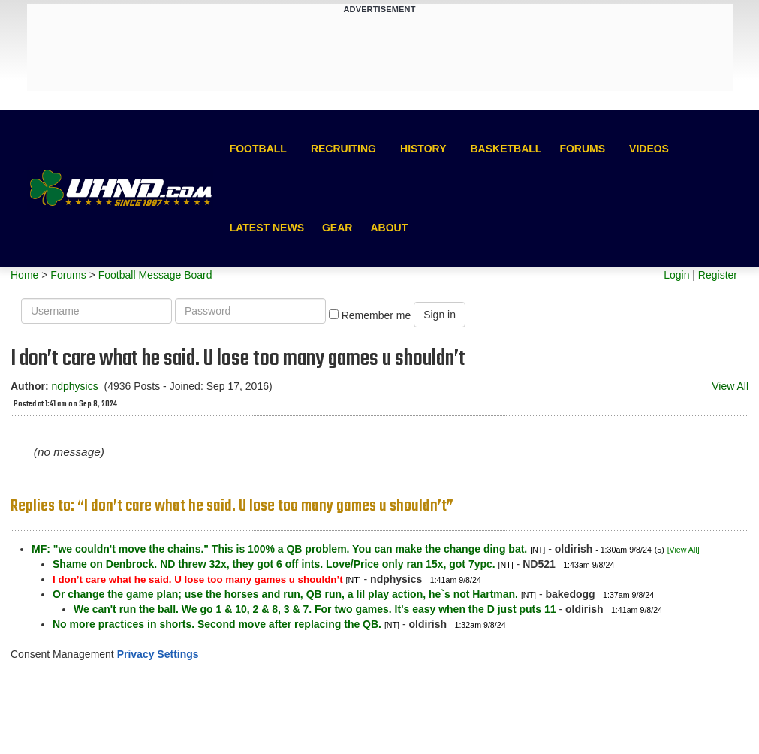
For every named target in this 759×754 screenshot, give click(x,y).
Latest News (267, 228)
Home (24, 275)
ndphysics (74, 386)
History (423, 149)
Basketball (505, 149)
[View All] (683, 549)
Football (258, 149)
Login (676, 275)
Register (717, 275)
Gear (337, 228)
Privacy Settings (158, 654)
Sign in (439, 315)
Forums (582, 149)
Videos (649, 149)
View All (730, 386)
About (389, 228)
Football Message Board (155, 275)
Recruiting (343, 149)
